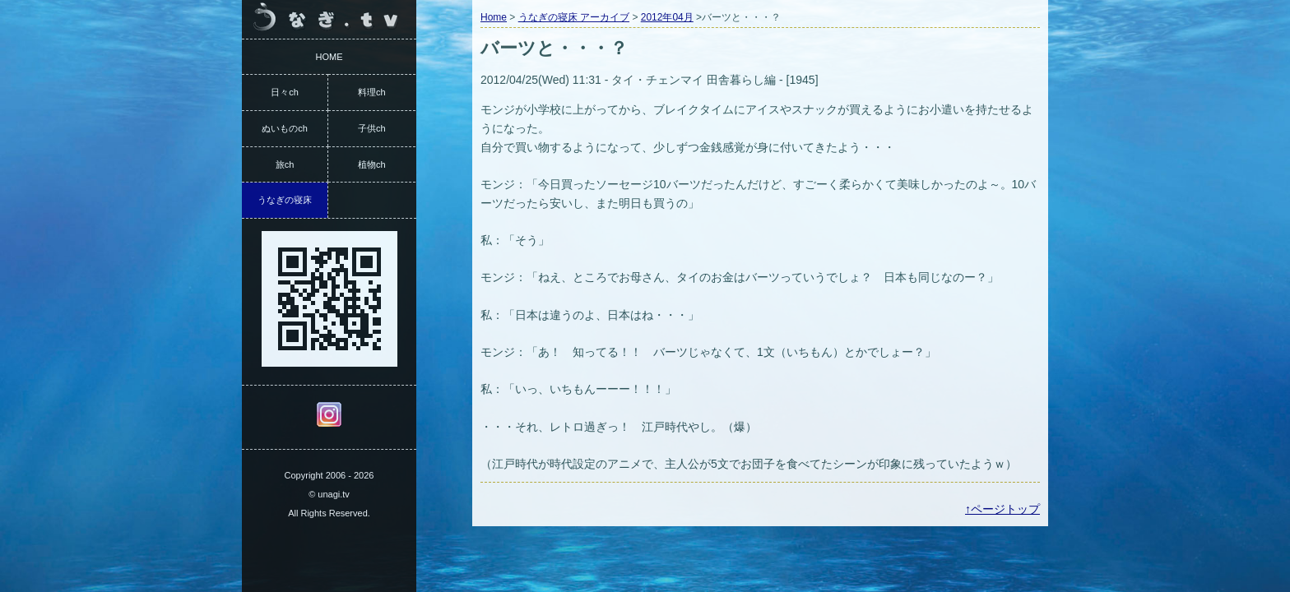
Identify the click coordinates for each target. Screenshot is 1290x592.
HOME (329, 57)
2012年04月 (667, 17)
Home (493, 17)
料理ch (372, 92)
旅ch (285, 164)
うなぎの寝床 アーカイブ (573, 17)
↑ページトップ (1002, 509)
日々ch (285, 92)
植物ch (372, 164)
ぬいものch (285, 128)
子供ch (372, 128)
